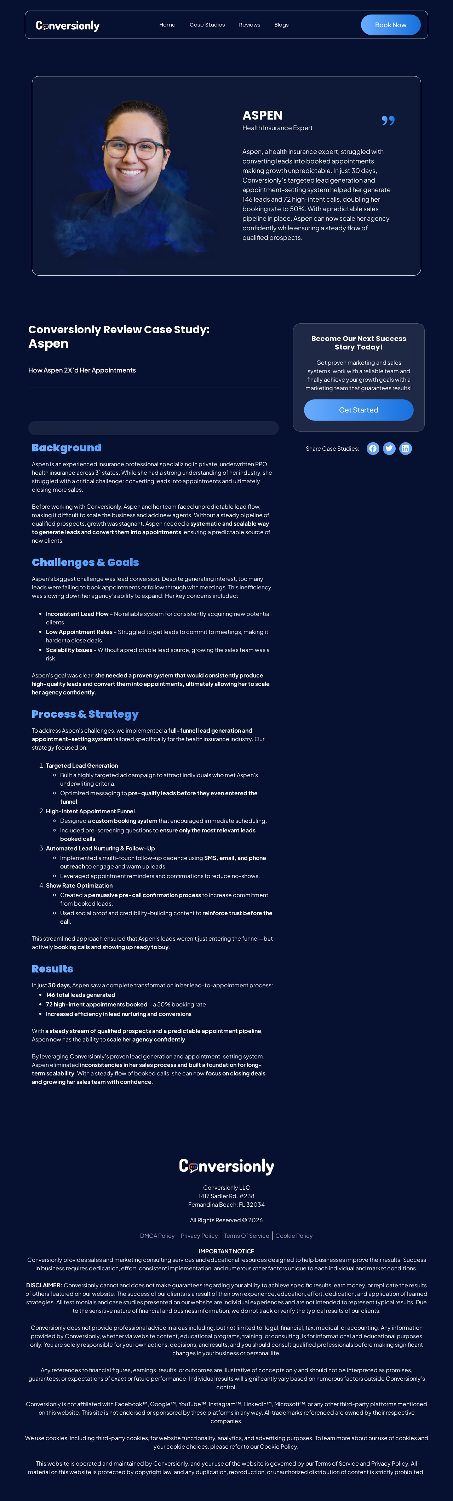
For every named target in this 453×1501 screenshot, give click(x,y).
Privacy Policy (389, 1463)
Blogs (282, 24)
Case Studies (207, 24)
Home (168, 24)
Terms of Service (337, 1463)
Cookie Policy (278, 1446)
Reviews (249, 24)
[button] (373, 449)
